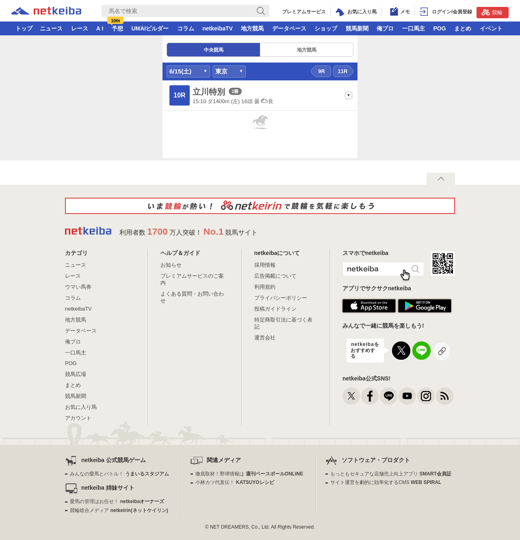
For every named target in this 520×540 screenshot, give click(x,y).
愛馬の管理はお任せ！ (117, 501)
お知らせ (171, 265)
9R (321, 71)
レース (79, 28)
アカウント (78, 418)
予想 (117, 28)
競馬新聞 (357, 28)
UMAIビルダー (150, 28)
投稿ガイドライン (275, 309)
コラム (185, 28)
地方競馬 (252, 28)
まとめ (462, 28)
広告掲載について (275, 276)
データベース (289, 28)
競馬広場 (75, 374)
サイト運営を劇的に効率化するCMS (385, 482)
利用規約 (264, 287)
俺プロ (385, 28)
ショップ (325, 28)
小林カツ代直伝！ (234, 482)
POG (439, 28)
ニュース (51, 28)
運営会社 (264, 338)
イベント (491, 28)
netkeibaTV (217, 28)
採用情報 (264, 265)
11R (343, 71)
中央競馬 (213, 50)
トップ (23, 28)
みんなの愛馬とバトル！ (119, 474)
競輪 (492, 12)
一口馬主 (413, 28)
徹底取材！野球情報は (249, 474)
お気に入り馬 (81, 407)
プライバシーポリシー (280, 298)
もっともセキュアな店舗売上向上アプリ (390, 474)
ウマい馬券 (78, 287)
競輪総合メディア (119, 510)
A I (99, 28)
